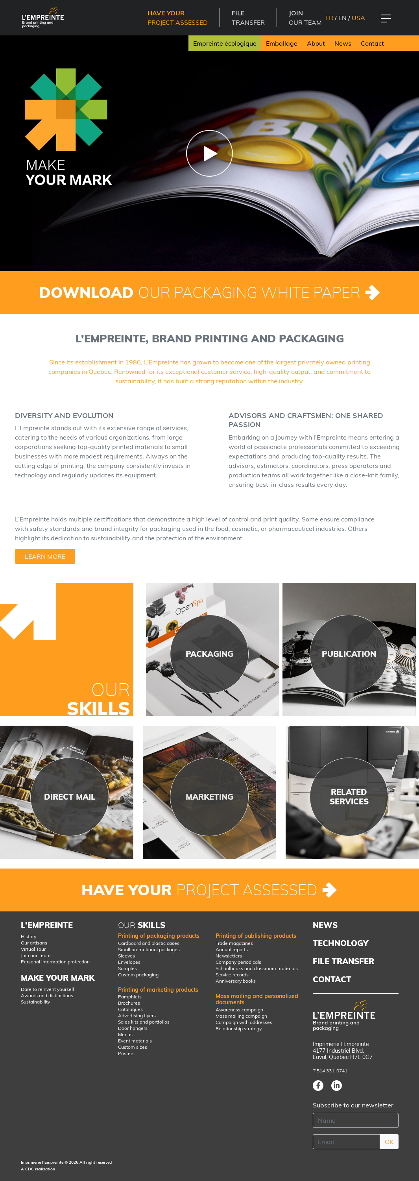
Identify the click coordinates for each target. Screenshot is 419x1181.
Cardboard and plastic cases (148, 943)
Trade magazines (234, 943)
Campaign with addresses (244, 1022)
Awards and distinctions (47, 995)
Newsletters (229, 956)
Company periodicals (238, 962)
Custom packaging (138, 975)
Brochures (129, 1003)
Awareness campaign (239, 1010)
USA (358, 18)
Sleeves (126, 956)
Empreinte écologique (225, 43)
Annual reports (232, 949)
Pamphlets (130, 997)
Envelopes (129, 962)
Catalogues (130, 1009)
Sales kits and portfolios (144, 1022)
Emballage (281, 43)
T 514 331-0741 (330, 1071)
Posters (126, 1053)
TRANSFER (248, 17)
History (28, 936)
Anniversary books (236, 981)
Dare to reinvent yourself (47, 989)
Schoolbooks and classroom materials (257, 968)
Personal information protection (55, 962)
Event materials (135, 1041)
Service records (232, 975)
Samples (127, 968)
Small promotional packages (149, 949)
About (316, 43)
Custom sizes (132, 1047)
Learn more (45, 556)
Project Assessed (178, 17)
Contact (372, 43)
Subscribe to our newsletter (353, 1105)
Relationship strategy (239, 1028)
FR (329, 18)
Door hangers (133, 1028)
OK (389, 1142)
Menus (125, 1034)
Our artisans (34, 943)
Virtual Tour (33, 949)
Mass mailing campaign (241, 1016)
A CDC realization (38, 1169)
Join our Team (36, 955)
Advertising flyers (137, 1015)
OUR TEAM (305, 17)
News (342, 43)
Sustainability (35, 1002)
